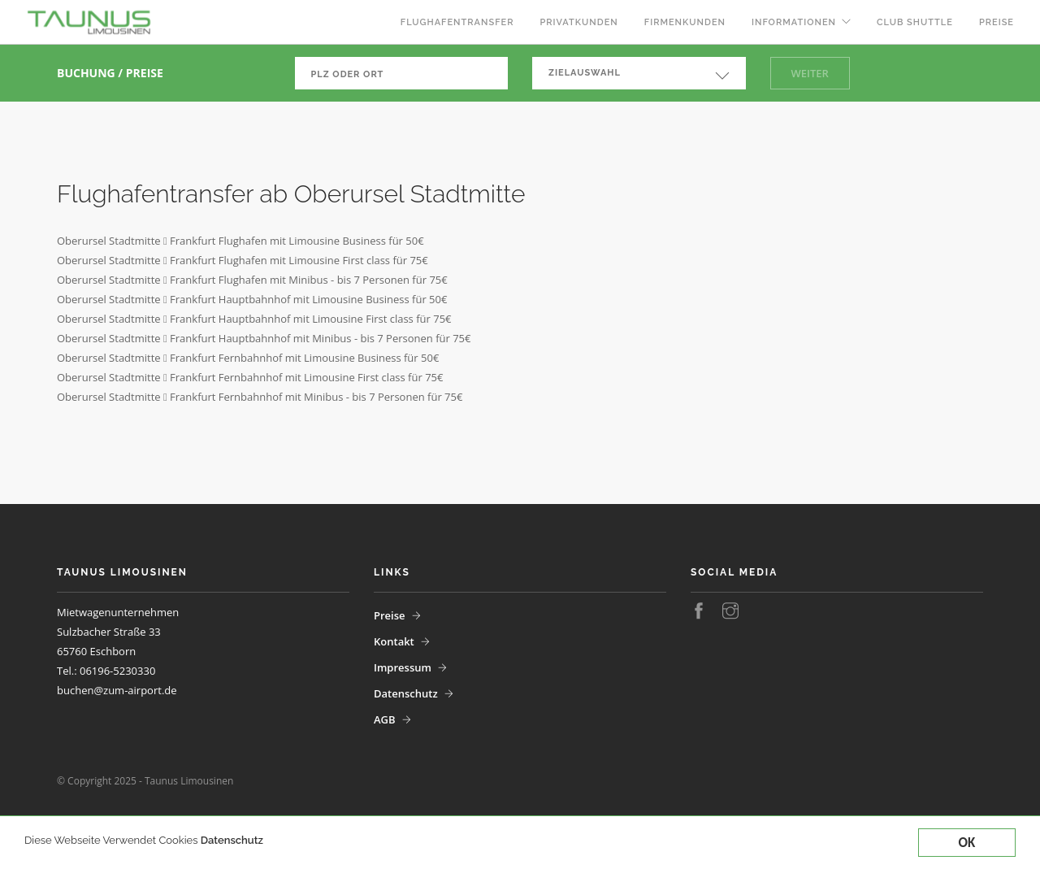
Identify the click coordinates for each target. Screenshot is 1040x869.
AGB (385, 719)
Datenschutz (232, 840)
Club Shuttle (915, 22)
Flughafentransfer (457, 22)
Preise (996, 22)
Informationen (794, 22)
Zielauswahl (584, 72)
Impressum (402, 667)
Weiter (810, 73)
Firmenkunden (685, 22)
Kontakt (394, 641)
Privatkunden (579, 22)
